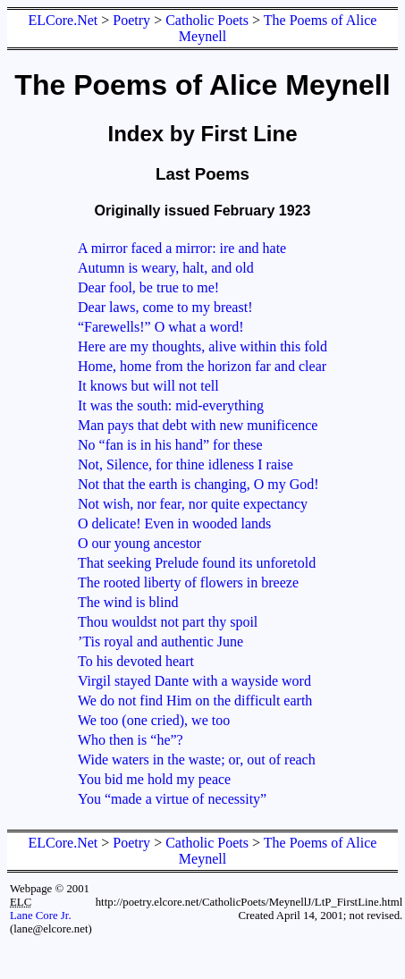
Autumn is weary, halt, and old (166, 267)
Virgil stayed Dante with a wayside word (194, 680)
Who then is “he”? (130, 739)
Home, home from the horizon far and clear (202, 366)
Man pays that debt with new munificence (197, 425)
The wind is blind (128, 602)
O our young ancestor (139, 543)
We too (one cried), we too (154, 720)
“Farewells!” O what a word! (161, 326)
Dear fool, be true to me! (148, 287)
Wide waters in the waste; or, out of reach (197, 759)
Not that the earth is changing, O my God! (198, 484)
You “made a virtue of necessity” (172, 798)
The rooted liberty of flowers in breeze (188, 582)
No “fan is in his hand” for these (170, 444)
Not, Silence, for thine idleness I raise (185, 464)
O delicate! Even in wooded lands (174, 523)
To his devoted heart (136, 661)
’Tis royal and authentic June (160, 641)
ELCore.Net (63, 20)
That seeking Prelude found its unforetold (197, 562)
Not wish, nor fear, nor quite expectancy (193, 503)
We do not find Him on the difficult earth (195, 700)
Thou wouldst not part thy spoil (167, 621)
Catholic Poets (207, 20)
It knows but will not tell (148, 385)
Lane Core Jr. (41, 915)
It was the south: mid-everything (171, 405)
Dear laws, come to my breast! (165, 307)
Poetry (131, 20)
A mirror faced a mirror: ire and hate (182, 248)
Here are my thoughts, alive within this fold (202, 346)
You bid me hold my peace (154, 779)
